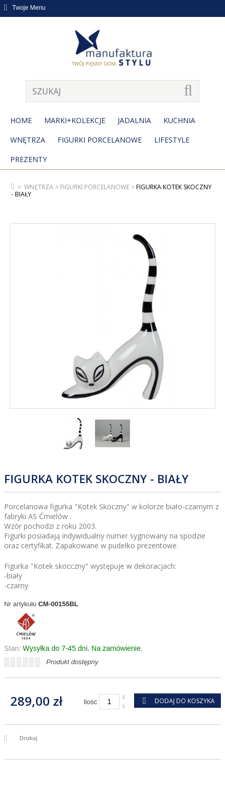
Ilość (91, 702)
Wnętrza (27, 140)
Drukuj (29, 738)
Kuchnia (179, 120)
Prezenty (28, 159)
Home (21, 120)
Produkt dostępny (72, 662)
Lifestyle (172, 140)
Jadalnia (134, 120)
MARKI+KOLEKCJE (74, 120)
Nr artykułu (20, 604)
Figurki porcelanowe (100, 140)
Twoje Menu (25, 7)
